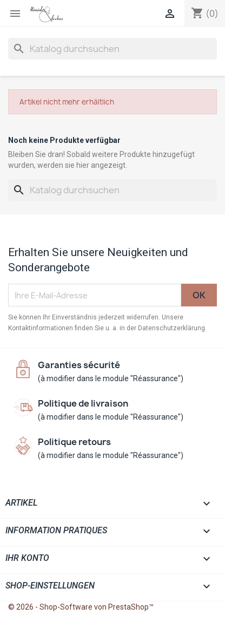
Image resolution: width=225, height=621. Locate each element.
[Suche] (112, 49)
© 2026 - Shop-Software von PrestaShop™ (81, 607)
